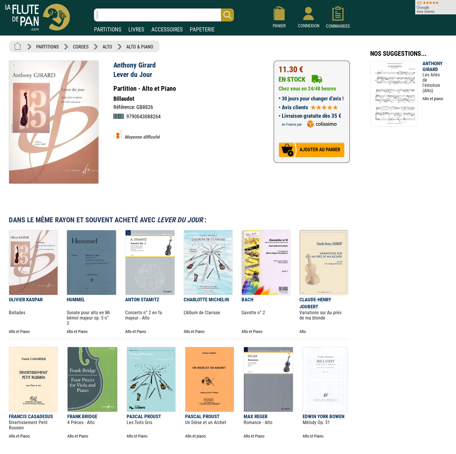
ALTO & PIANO (139, 47)
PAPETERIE (202, 29)
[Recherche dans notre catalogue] (164, 15)
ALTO (107, 47)
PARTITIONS (107, 29)
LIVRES (136, 29)
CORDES (80, 47)
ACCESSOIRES (167, 29)
